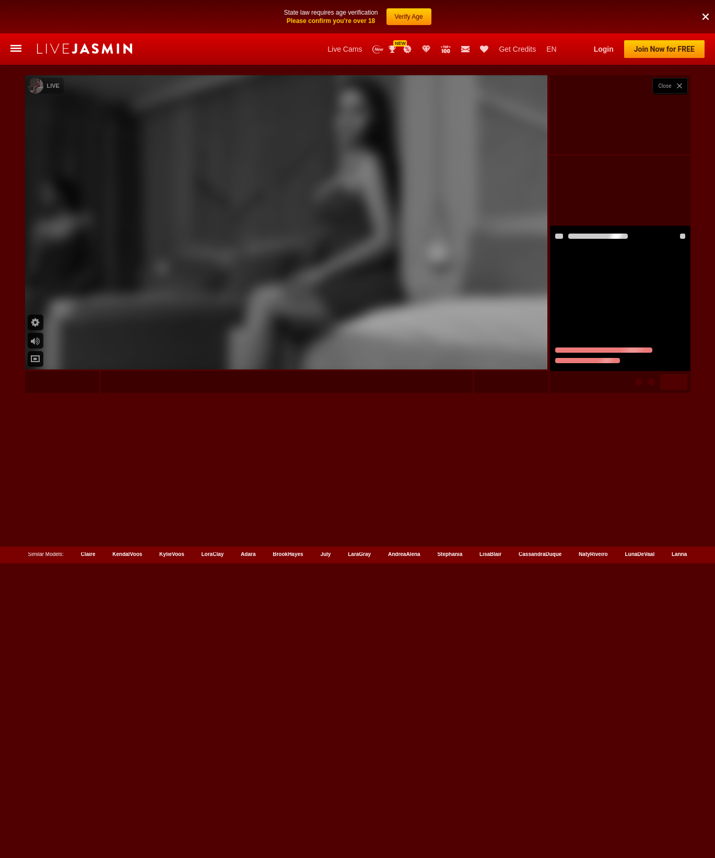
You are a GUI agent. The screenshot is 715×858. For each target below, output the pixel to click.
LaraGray (359, 811)
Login (604, 49)
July (325, 811)
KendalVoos (127, 811)
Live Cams (344, 49)
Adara (248, 811)
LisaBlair (490, 811)
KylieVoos (171, 811)
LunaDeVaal (639, 811)
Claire (88, 811)
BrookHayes (288, 811)
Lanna (679, 811)
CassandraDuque (540, 811)
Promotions (407, 49)
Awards (393, 49)
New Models (377, 49)
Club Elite (426, 49)
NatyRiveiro (593, 811)
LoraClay (213, 811)
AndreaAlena (404, 811)
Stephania (449, 811)
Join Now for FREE (664, 49)
